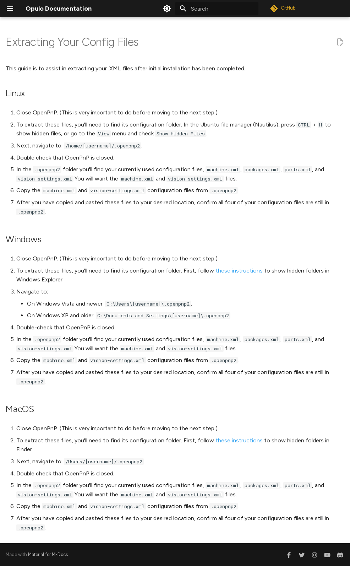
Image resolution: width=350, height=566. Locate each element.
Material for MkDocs (48, 554)
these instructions (239, 270)
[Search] (216, 8)
